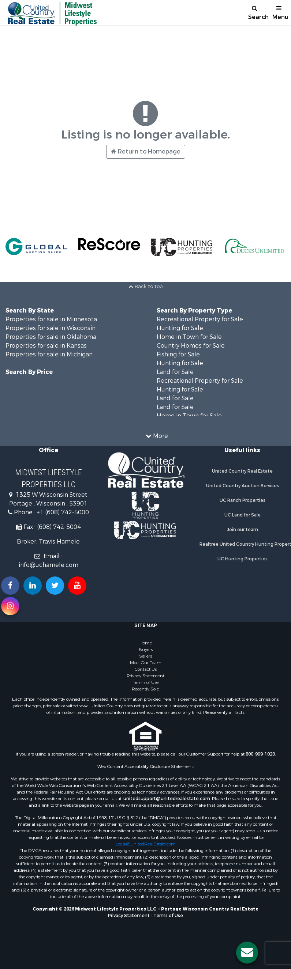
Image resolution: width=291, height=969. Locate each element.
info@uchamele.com (48, 565)
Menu (280, 13)
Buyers (146, 649)
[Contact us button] (247, 953)
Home (145, 643)
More (157, 436)
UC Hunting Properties (242, 559)
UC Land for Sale (242, 515)
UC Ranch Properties (242, 500)
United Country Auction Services (242, 486)
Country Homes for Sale (191, 345)
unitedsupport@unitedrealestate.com (166, 799)
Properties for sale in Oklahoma (50, 337)
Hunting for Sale (180, 328)
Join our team (242, 530)
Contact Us (146, 669)
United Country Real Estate (242, 471)
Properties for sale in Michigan (49, 354)
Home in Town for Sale (189, 337)
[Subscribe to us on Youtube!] (77, 585)
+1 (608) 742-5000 (63, 512)
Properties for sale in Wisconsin (50, 328)
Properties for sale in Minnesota (51, 319)
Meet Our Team (145, 663)
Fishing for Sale (178, 354)
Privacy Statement (145, 676)
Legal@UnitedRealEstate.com (146, 844)
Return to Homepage (145, 151)
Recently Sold (146, 689)
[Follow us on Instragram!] (10, 606)
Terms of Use (145, 682)
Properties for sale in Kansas (46, 345)
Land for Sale (175, 372)
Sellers (145, 656)
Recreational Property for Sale (200, 319)
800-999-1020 (260, 754)
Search (257, 13)
